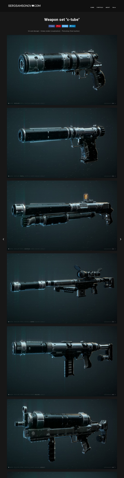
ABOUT (108, 7)
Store (114, 7)
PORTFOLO (100, 7)
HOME (92, 7)
